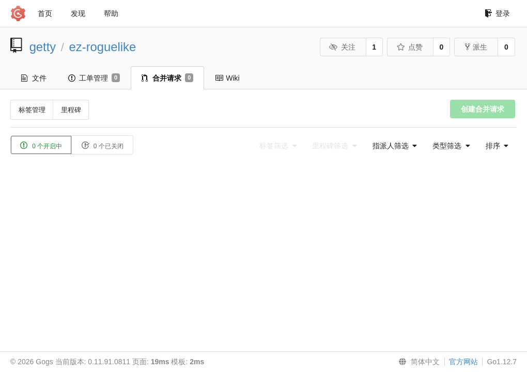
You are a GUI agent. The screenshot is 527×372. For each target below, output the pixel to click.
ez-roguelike (102, 47)
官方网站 (463, 362)
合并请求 (167, 78)
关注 (342, 47)
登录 (497, 13)
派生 (476, 47)
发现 (78, 13)
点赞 (409, 47)
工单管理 (94, 78)
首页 (45, 13)
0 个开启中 (41, 145)
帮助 (111, 13)
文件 (34, 78)
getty (42, 47)
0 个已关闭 (102, 145)
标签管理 (32, 110)
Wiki (227, 78)
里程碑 (71, 110)
